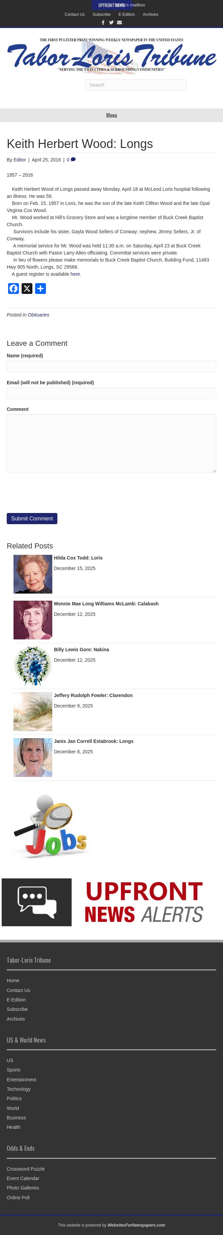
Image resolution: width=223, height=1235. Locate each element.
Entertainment (21, 1079)
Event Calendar (23, 1178)
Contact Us (75, 14)
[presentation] (58, 493)
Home (13, 980)
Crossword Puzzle (26, 1169)
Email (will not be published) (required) (50, 382)
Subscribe (101, 14)
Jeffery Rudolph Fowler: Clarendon (93, 695)
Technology (19, 1089)
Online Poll (18, 1197)
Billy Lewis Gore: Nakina (81, 649)
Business (16, 1117)
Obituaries (38, 315)
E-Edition (126, 14)
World (13, 1108)
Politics (14, 1098)
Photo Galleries (23, 1188)
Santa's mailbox (129, 4)
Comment (18, 409)
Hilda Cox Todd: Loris (78, 558)
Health (13, 1127)
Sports (13, 1070)
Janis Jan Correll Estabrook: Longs (94, 741)
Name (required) (25, 355)
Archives (150, 14)
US (10, 1060)
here (75, 274)
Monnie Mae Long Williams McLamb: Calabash (106, 603)
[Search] (135, 85)
